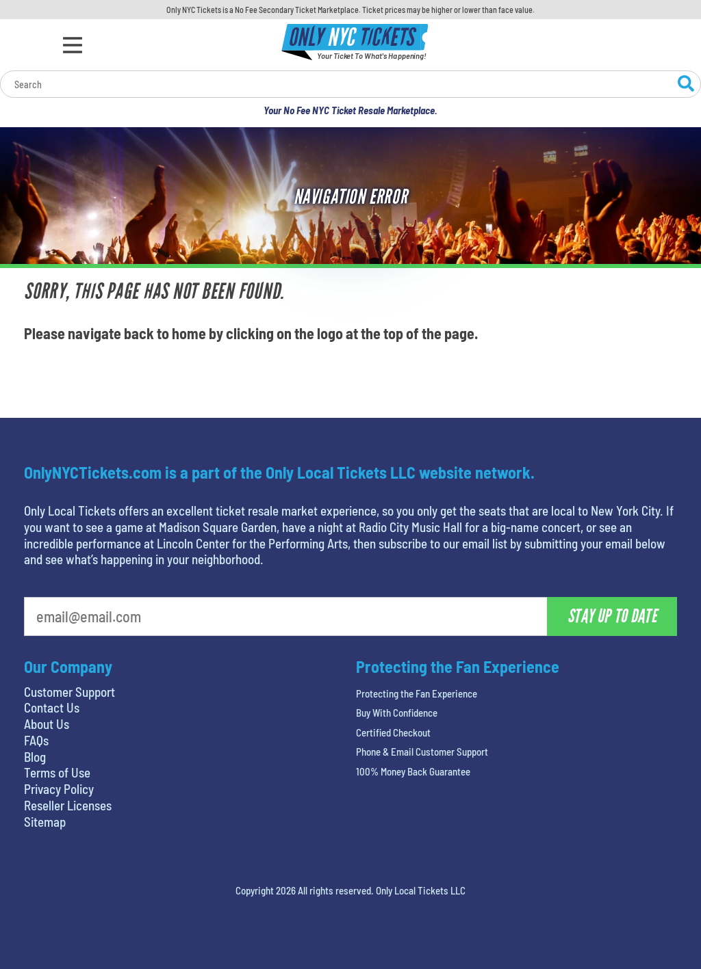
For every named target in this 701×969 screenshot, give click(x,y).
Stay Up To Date (612, 616)
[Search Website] (686, 85)
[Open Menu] (73, 45)
